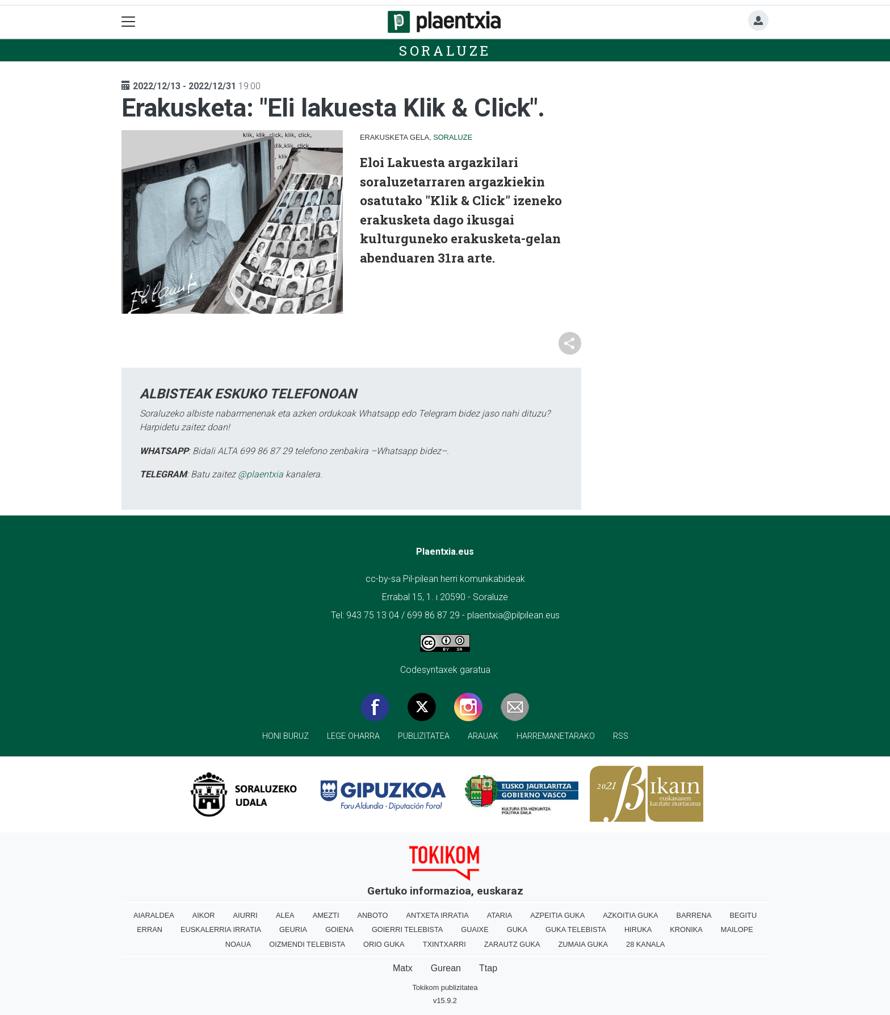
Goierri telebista (407, 929)
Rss (620, 736)
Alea (285, 915)
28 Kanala (645, 944)
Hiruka (638, 929)
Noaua (238, 944)
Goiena (339, 929)
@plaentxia (260, 474)
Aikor (203, 915)
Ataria (499, 915)
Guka (517, 929)
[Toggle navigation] (128, 22)
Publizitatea (424, 736)
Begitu (743, 915)
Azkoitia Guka (630, 915)
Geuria (293, 929)
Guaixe (474, 929)
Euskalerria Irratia (220, 929)
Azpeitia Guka (557, 915)
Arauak (483, 736)
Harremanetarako (556, 736)
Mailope (737, 929)
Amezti (326, 915)
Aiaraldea (153, 915)
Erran (149, 929)
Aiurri (245, 915)
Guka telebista (575, 929)
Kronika (686, 929)
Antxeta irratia (437, 915)
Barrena (694, 915)
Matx (403, 968)
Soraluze (445, 50)
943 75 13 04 (372, 615)
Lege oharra (353, 736)
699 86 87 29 (433, 615)
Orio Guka (384, 944)
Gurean (446, 968)
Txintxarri (444, 944)
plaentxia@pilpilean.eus (513, 615)
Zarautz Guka (512, 944)
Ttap (488, 968)
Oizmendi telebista (307, 944)
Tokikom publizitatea (444, 987)
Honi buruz (285, 736)
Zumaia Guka (583, 944)
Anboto (373, 915)
